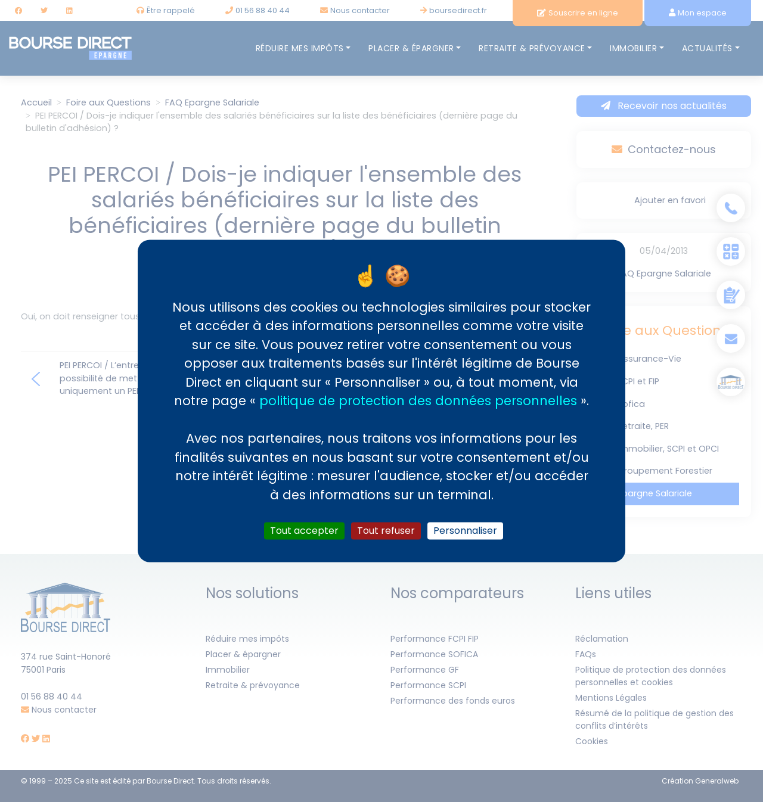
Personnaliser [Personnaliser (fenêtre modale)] (465, 530)
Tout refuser (386, 530)
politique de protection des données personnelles (418, 400)
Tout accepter (304, 530)
